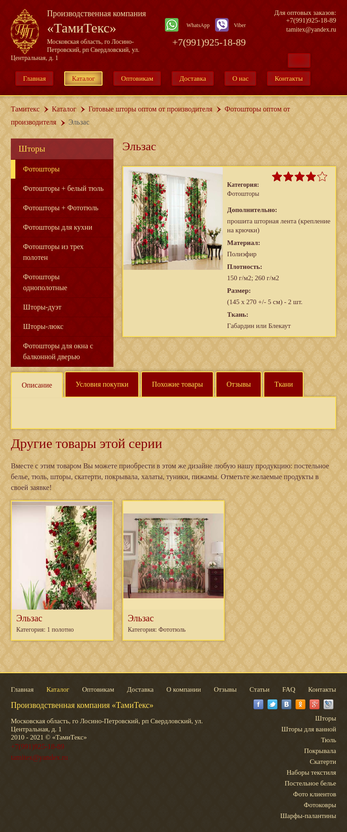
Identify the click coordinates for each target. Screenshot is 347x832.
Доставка (192, 78)
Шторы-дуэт (42, 307)
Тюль (328, 740)
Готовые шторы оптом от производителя (150, 109)
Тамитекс (25, 109)
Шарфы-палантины (308, 815)
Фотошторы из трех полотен (53, 252)
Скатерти (323, 761)
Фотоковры (320, 805)
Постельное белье (310, 783)
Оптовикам (137, 78)
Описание (37, 385)
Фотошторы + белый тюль (63, 188)
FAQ (288, 689)
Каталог (83, 78)
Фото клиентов (314, 794)
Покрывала (320, 750)
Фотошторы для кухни (57, 227)
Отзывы (238, 384)
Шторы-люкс (43, 326)
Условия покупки (101, 384)
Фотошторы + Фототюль (60, 208)
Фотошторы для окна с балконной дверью (58, 351)
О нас (240, 78)
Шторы (32, 148)
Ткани (283, 384)
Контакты (289, 78)
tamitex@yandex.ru (311, 29)
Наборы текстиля (311, 772)
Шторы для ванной (308, 729)
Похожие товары (177, 384)
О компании (183, 689)
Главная (34, 78)
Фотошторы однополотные (45, 282)
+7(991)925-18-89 (209, 42)
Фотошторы (41, 169)
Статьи (259, 689)
